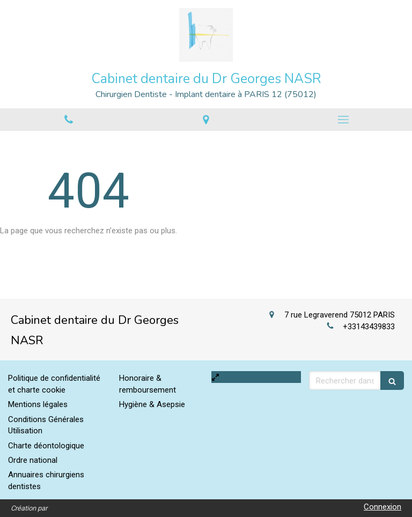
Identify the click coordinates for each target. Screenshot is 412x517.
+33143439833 (369, 326)
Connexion (382, 507)
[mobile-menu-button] (343, 119)
